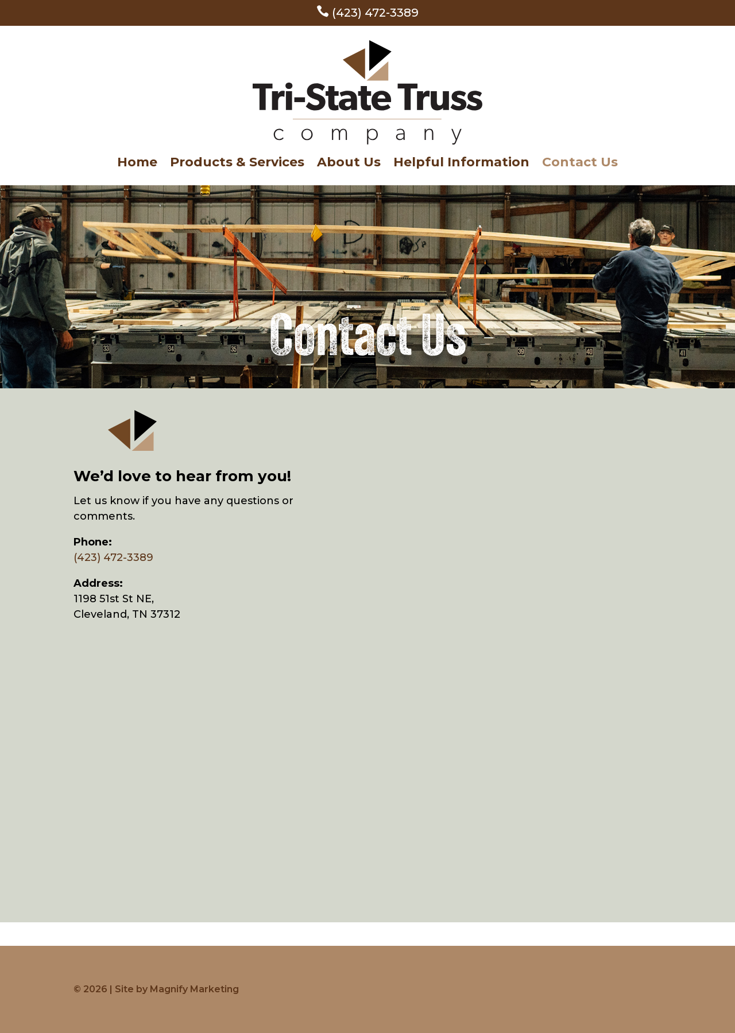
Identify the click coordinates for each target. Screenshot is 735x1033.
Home (137, 164)
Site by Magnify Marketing (177, 989)
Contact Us (580, 164)
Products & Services (237, 164)
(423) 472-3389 (367, 13)
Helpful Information (461, 164)
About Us (349, 164)
